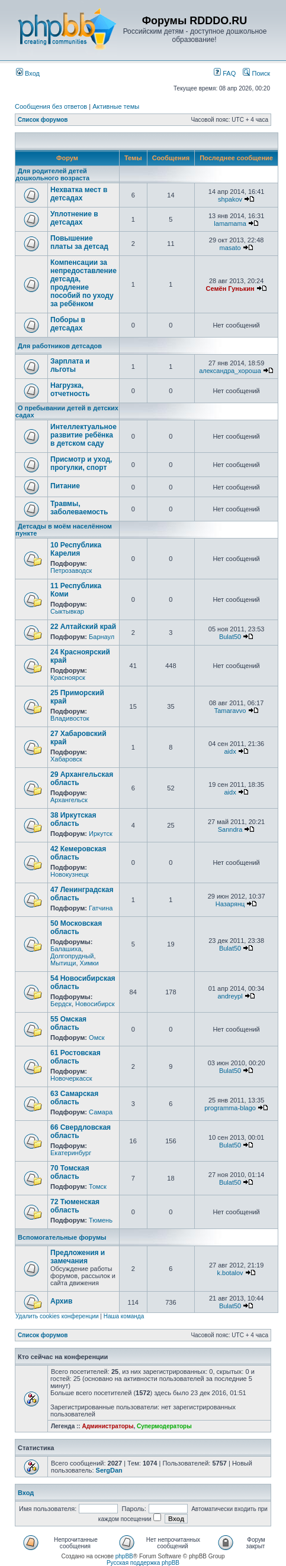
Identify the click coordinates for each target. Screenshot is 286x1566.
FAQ (225, 73)
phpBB (124, 1556)
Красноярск (67, 677)
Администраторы (107, 1426)
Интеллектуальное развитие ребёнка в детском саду (83, 435)
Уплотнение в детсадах (74, 218)
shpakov (230, 199)
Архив (61, 1301)
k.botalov (230, 1272)
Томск (98, 1186)
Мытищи (63, 963)
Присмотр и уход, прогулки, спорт (81, 463)
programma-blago (230, 1107)
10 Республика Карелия (75, 549)
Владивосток (69, 718)
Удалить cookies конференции (57, 1316)
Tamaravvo (230, 710)
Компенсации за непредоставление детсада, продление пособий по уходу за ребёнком (83, 283)
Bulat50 (230, 636)
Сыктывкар (67, 611)
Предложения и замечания (77, 1257)
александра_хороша (230, 370)
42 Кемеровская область (78, 853)
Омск (96, 1037)
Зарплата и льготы (69, 365)
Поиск (256, 73)
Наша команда (124, 1316)
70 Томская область (69, 1172)
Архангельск (69, 799)
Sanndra (230, 829)
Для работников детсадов (60, 345)
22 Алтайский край (83, 626)
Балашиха (65, 948)
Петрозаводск (71, 570)
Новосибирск (94, 1003)
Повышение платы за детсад (79, 242)
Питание (65, 486)
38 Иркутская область (73, 819)
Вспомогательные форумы (62, 1237)
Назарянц (230, 903)
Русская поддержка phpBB (143, 1562)
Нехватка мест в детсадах (78, 194)
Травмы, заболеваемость (79, 508)
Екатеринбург (70, 1152)
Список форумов (43, 119)
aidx (230, 751)
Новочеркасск (71, 1078)
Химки (89, 963)
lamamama (230, 223)
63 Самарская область (74, 1098)
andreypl (229, 996)
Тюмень (101, 1220)
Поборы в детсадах (67, 324)
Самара (101, 1112)
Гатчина (101, 908)
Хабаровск (66, 759)
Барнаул (101, 636)
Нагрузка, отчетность (70, 389)
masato (230, 247)
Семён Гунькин (230, 288)
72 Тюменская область (74, 1206)
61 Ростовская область (75, 1057)
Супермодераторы (164, 1426)
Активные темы (115, 106)
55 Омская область (68, 1023)
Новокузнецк (69, 874)
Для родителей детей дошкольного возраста (52, 174)
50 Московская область (76, 927)
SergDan (109, 1470)
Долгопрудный (72, 955)
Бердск (61, 1003)
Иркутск (101, 833)
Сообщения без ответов (51, 106)
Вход (28, 73)
